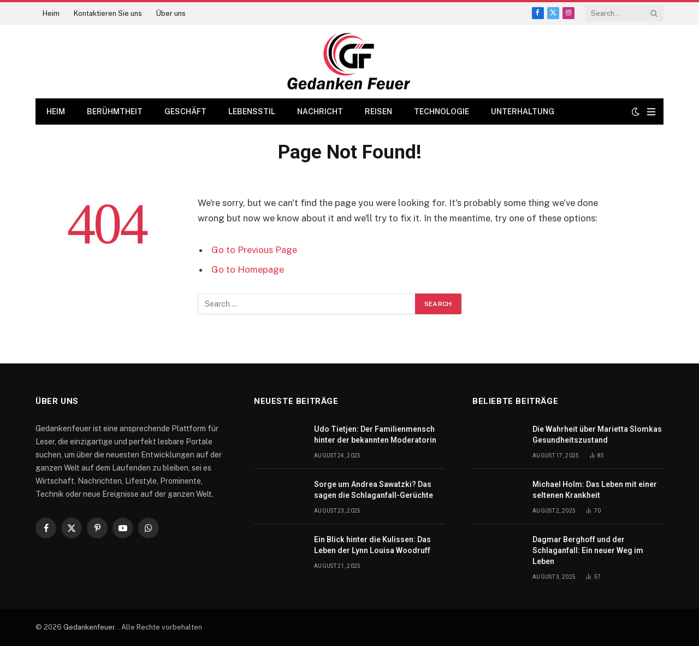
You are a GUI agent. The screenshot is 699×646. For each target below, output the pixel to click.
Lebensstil (251, 111)
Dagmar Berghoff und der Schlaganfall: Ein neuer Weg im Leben (587, 550)
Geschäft (185, 111)
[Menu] (651, 111)
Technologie (441, 111)
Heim (51, 13)
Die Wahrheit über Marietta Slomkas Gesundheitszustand (597, 434)
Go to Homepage (247, 269)
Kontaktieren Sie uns (108, 13)
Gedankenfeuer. (90, 627)
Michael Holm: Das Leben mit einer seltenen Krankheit (594, 490)
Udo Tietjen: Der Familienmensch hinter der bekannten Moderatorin (375, 434)
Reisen (378, 111)
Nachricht (320, 111)
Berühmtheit (115, 111)
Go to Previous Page (254, 249)
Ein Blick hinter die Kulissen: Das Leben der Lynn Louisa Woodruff (372, 545)
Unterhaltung (522, 111)
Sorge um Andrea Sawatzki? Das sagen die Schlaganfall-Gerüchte (373, 490)
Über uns (171, 13)
